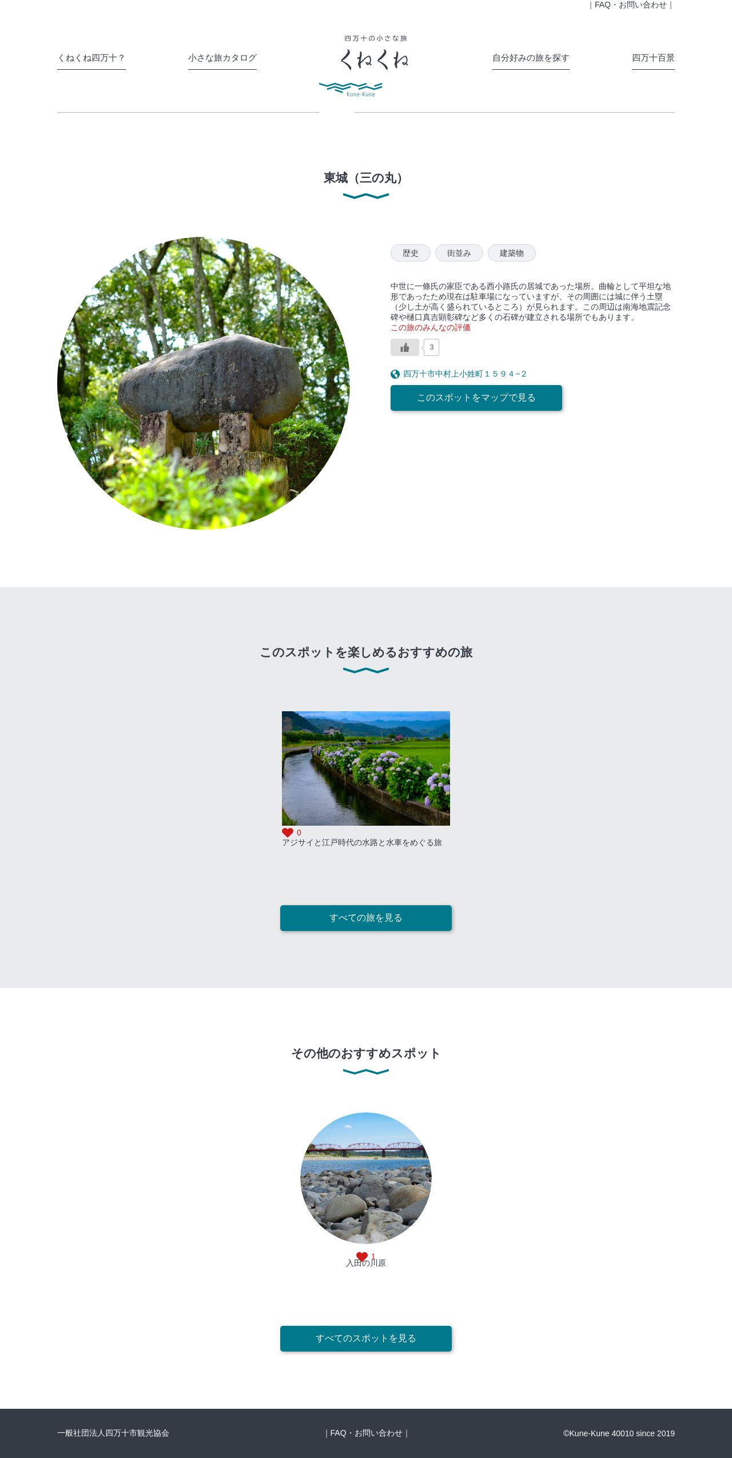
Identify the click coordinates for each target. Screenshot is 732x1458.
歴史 (411, 252)
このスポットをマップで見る (476, 397)
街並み (459, 252)
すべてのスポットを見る (366, 1338)
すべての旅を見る (366, 917)
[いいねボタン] (405, 347)
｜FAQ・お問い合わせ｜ (367, 1432)
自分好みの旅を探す (531, 57)
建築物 (512, 252)
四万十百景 (653, 57)
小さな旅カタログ (222, 57)
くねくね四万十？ (91, 57)
